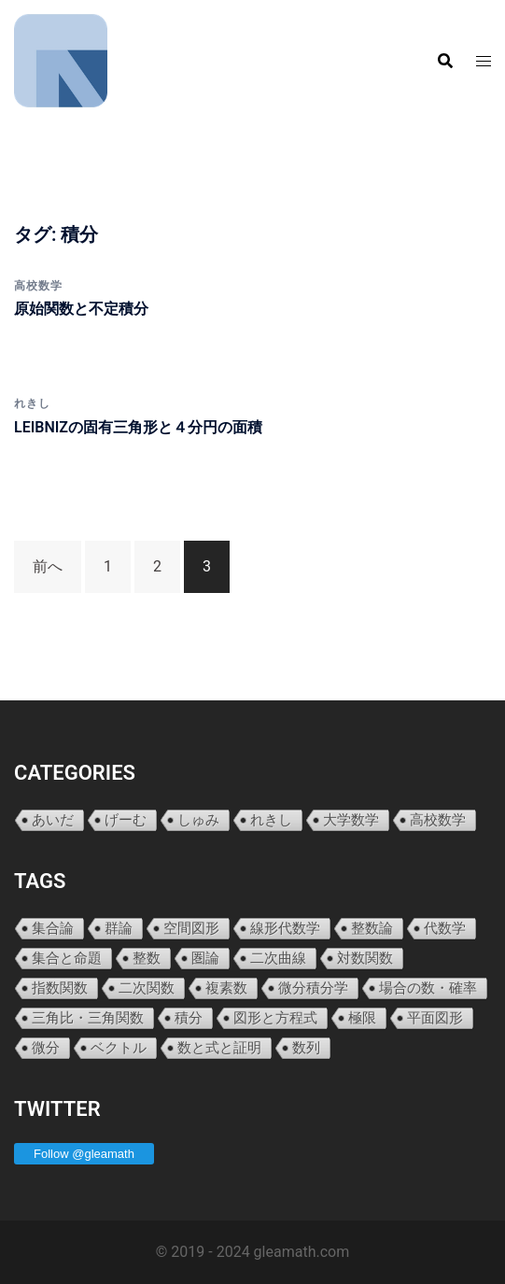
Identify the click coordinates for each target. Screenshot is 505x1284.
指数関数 (60, 987)
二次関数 (147, 987)
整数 (147, 958)
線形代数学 (285, 928)
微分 (46, 1047)
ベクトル (119, 1047)
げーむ (126, 819)
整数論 (372, 928)
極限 (362, 1017)
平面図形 (435, 1017)
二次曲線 (278, 958)
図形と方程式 (275, 1017)
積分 (189, 1017)
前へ (48, 566)
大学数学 (351, 819)
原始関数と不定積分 (81, 308)
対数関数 (365, 958)
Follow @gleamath (84, 1154)
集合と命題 (67, 958)
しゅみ (198, 819)
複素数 (226, 987)
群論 (119, 928)
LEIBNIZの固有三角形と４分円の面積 (138, 427)
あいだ (53, 819)
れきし (32, 403)
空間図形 (191, 928)
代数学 (445, 928)
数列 (306, 1047)
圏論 (205, 958)
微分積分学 (313, 987)
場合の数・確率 (428, 987)
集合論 (53, 928)
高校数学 (38, 285)
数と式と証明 (219, 1047)
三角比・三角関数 (88, 1017)
